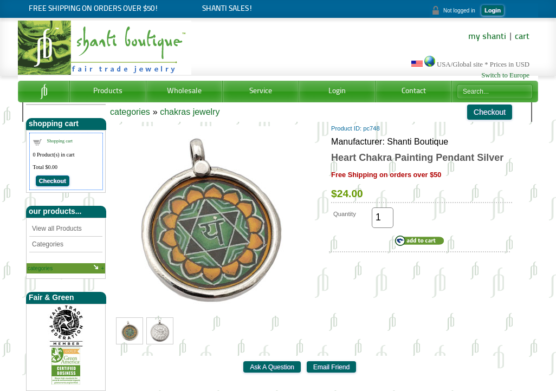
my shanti (487, 36)
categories (40, 268)
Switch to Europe (505, 75)
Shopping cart (60, 141)
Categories (47, 244)
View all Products (57, 228)
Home (43, 91)
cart (522, 36)
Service (260, 91)
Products (107, 91)
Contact (414, 91)
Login (492, 10)
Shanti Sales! (227, 9)
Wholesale (184, 91)
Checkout (52, 181)
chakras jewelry (189, 111)
